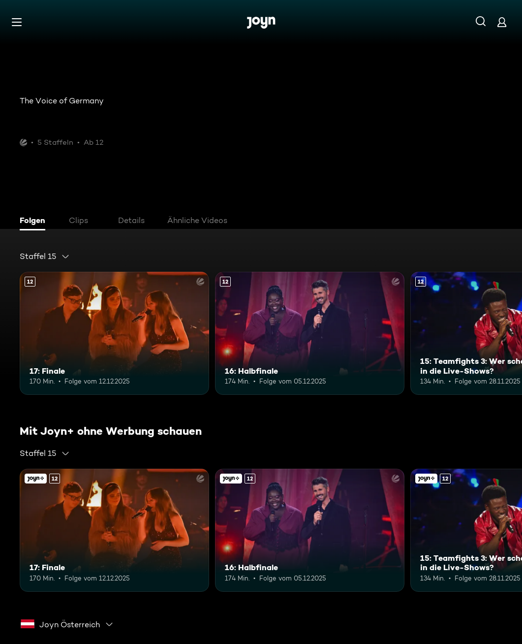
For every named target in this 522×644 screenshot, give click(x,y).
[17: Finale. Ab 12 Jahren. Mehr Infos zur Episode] (114, 333)
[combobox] (45, 256)
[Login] (502, 22)
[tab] (35, 221)
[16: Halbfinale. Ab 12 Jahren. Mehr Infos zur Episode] (309, 333)
